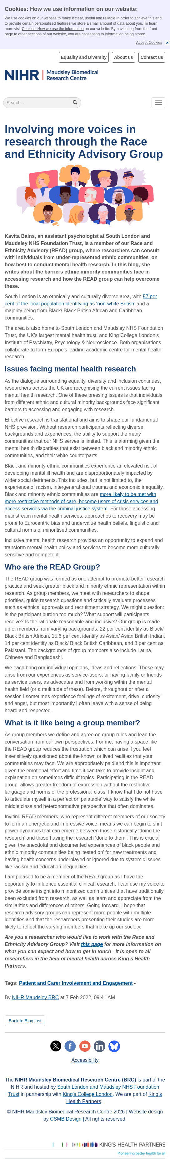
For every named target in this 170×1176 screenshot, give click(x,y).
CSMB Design (65, 1119)
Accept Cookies (149, 42)
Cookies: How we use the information (53, 29)
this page (92, 944)
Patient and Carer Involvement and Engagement (76, 983)
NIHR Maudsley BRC (35, 997)
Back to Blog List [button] (25, 1020)
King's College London (88, 1094)
